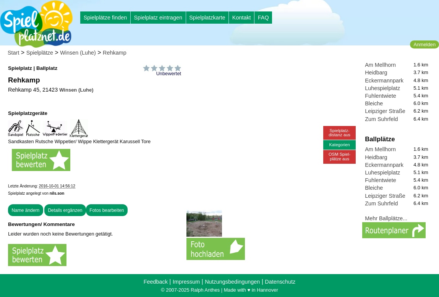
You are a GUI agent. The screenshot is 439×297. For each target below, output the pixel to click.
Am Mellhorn (380, 65)
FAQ (263, 18)
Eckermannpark (384, 80)
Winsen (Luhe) (78, 53)
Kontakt (241, 18)
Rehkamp (114, 53)
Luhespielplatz (382, 88)
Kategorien (339, 144)
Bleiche (374, 103)
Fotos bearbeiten (106, 210)
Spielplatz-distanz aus (339, 132)
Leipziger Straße (385, 111)
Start (13, 53)
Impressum (186, 282)
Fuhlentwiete (380, 96)
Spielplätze (39, 53)
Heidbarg (376, 72)
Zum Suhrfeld (381, 119)
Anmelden (424, 44)
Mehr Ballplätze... (386, 218)
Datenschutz (280, 282)
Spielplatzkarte (207, 18)
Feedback (156, 282)
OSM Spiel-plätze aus (339, 156)
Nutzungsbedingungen (232, 282)
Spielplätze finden (105, 18)
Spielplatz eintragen (158, 18)
